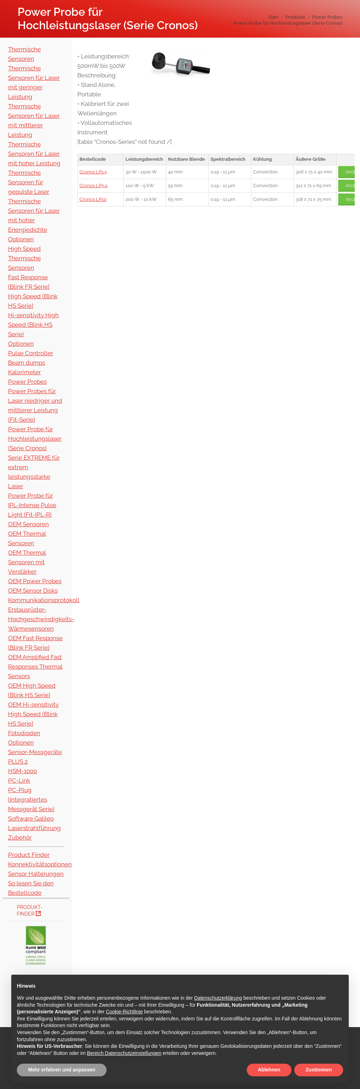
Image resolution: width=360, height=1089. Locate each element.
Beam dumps (26, 362)
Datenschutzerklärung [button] (218, 998)
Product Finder (29, 854)
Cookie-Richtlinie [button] (124, 1011)
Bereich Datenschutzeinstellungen (124, 1053)
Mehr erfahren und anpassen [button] (61, 1069)
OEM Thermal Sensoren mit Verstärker (27, 562)
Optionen (21, 239)
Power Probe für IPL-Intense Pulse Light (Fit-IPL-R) (32, 505)
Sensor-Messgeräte (35, 752)
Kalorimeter (24, 372)
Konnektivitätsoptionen (40, 864)
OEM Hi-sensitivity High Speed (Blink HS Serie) (33, 714)
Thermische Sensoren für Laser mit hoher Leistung (34, 154)
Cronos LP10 (93, 199)
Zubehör (20, 837)
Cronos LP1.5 (93, 171)
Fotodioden (24, 733)
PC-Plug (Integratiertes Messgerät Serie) (31, 799)
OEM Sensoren (28, 524)
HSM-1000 (22, 771)
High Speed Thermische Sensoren (24, 258)
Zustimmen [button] (319, 1069)
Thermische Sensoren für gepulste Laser (28, 182)
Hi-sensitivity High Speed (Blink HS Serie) (33, 325)
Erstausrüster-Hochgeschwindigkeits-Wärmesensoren (41, 619)
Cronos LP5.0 (93, 185)
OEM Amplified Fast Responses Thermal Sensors (35, 667)
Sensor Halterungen (36, 873)
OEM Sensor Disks (33, 590)
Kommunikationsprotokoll (43, 600)
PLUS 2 (18, 761)
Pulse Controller (30, 353)
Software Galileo (31, 818)
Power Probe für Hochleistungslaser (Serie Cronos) (35, 439)
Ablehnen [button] (269, 1069)
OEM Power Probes (35, 581)
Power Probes (27, 381)
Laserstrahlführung (34, 828)
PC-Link (19, 780)
